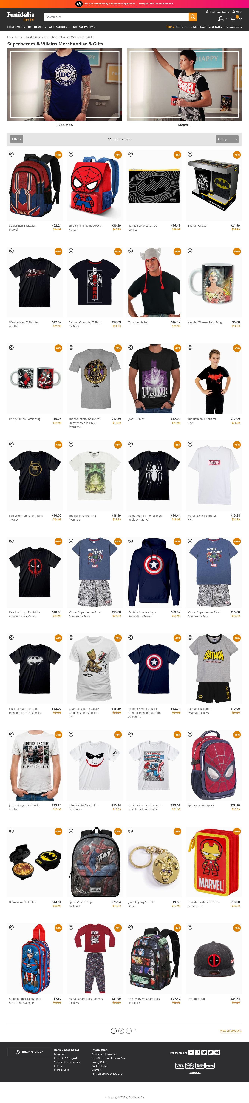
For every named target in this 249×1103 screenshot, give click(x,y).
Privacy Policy (99, 1062)
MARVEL (184, 125)
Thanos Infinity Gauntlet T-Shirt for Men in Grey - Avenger (85, 423)
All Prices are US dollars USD (107, 1073)
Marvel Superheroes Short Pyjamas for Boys (85, 614)
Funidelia (12, 37)
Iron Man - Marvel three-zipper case (203, 904)
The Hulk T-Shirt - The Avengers (82, 517)
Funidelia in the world (104, 1054)
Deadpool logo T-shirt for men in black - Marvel (24, 614)
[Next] (136, 1031)
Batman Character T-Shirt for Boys (85, 324)
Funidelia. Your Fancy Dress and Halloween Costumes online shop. (20, 17)
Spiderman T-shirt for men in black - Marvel (145, 517)
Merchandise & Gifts (31, 37)
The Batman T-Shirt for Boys (202, 421)
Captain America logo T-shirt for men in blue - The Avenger (144, 712)
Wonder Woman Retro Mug (205, 322)
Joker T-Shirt (136, 419)
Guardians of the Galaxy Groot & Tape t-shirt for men (84, 712)
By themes (35, 27)
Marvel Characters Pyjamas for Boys (86, 1000)
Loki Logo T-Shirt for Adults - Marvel (26, 517)
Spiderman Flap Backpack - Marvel (86, 227)
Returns (58, 1066)
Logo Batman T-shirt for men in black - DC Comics (25, 710)
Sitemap (96, 1069)
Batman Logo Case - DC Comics (142, 227)
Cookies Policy (100, 1066)
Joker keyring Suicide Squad (141, 904)
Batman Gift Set (197, 225)
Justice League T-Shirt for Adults (25, 807)
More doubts (61, 1069)
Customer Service (29, 1052)
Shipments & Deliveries (67, 1062)
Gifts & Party (83, 27)
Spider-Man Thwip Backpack (80, 904)
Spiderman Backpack (201, 805)
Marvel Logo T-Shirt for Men (202, 517)
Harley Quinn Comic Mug (25, 419)
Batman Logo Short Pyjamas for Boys (199, 710)
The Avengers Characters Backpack (144, 1000)
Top (169, 27)
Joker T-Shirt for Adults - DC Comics (84, 807)
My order (59, 1054)
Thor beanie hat (138, 322)
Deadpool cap (196, 999)
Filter (15, 139)
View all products (231, 1030)
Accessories (58, 27)
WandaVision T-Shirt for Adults (24, 324)
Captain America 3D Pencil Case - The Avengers (25, 1000)
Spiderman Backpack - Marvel (23, 227)
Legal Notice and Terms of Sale (109, 1058)
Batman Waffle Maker (22, 902)
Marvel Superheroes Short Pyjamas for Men (204, 614)
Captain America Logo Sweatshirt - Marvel (142, 614)
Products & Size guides (66, 1058)
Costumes (14, 27)
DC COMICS (64, 125)
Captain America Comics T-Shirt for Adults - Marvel (145, 807)
